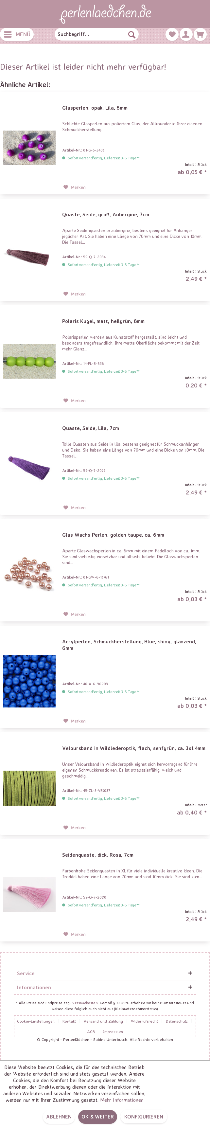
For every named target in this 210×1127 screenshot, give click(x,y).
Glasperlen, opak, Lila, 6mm (95, 107)
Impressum (113, 1031)
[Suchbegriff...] (97, 34)
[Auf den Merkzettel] (74, 187)
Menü (17, 33)
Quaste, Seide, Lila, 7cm (90, 428)
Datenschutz (177, 1021)
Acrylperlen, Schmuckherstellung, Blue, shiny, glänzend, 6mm (129, 644)
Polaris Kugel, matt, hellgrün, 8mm (103, 321)
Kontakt (69, 1021)
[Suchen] (132, 34)
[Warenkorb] (200, 34)
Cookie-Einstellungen (36, 1021)
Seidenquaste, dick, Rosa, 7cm (97, 854)
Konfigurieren (143, 1116)
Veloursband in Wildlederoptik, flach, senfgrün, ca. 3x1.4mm (133, 748)
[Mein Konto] (186, 34)
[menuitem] (17, 34)
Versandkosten (84, 1002)
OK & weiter (97, 1116)
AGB (91, 1031)
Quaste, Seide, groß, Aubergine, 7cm (105, 214)
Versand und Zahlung (103, 1021)
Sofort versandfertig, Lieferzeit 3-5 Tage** (104, 157)
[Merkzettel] (172, 34)
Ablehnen (59, 1116)
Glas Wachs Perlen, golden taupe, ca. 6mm (113, 534)
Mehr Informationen (122, 1100)
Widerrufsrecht (144, 1021)
